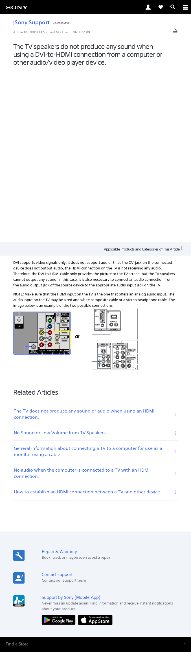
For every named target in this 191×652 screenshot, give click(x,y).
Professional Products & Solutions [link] (60, 565)
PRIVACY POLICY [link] (95, 619)
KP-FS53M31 (61, 23)
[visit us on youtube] (114, 578)
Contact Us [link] (149, 565)
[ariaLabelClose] (185, 7)
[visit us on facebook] (77, 578)
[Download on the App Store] (95, 448)
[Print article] (175, 32)
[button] (95, 472)
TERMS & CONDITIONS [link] (95, 612)
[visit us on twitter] (89, 578)
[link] (17, 7)
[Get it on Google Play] (60, 448)
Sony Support (31, 22)
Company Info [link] (106, 565)
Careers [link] (129, 565)
